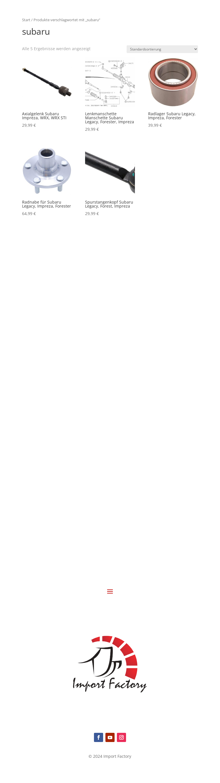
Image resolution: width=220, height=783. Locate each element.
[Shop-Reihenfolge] (162, 49)
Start (26, 19)
